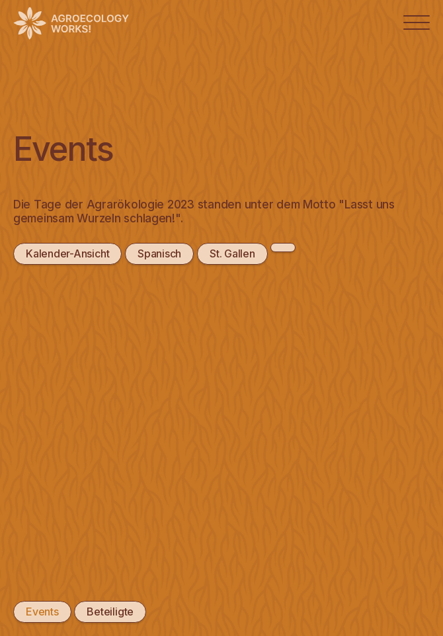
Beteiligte (110, 611)
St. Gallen (231, 253)
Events (42, 611)
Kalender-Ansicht (67, 253)
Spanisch (159, 253)
